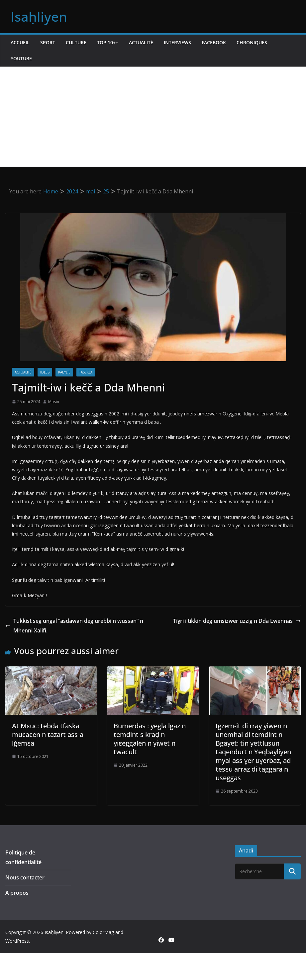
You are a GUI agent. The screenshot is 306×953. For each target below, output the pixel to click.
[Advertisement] (153, 116)
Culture (76, 42)
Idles (45, 372)
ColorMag (103, 932)
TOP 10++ (107, 42)
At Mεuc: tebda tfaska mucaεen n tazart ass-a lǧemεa (47, 734)
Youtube (21, 58)
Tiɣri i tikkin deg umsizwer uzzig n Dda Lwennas (237, 620)
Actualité (141, 42)
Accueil (20, 42)
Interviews (177, 42)
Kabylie (64, 372)
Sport (47, 42)
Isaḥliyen (39, 16)
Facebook (214, 42)
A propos (17, 892)
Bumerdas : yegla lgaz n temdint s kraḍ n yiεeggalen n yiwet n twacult (150, 738)
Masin (53, 401)
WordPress (17, 941)
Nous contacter (25, 877)
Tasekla (85, 372)
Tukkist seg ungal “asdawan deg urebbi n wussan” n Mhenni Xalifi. (74, 625)
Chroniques (252, 42)
